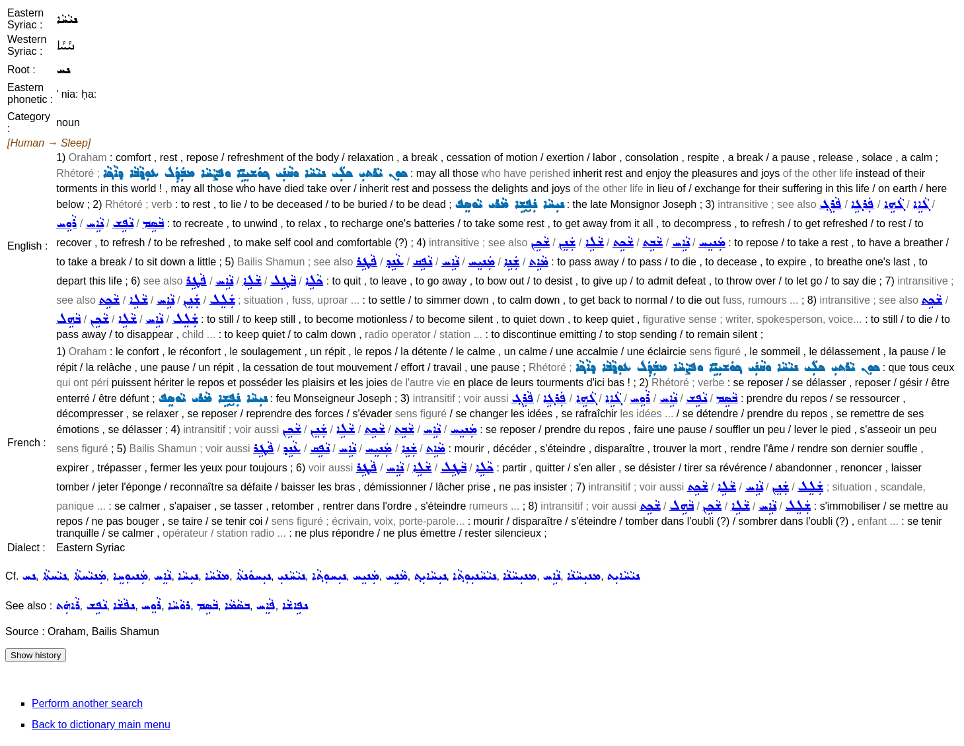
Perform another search (87, 703)
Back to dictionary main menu (101, 724)
